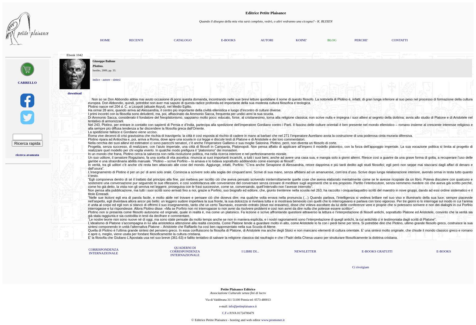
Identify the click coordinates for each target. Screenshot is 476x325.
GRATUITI (385, 251)
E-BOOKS (228, 40)
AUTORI (267, 40)
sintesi (117, 79)
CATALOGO (183, 40)
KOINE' (301, 40)
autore (106, 79)
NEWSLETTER (305, 251)
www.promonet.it (273, 320)
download (75, 93)
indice (96, 79)
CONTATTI (400, 40)
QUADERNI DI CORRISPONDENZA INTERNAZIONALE (185, 251)
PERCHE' (361, 40)
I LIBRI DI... (250, 251)
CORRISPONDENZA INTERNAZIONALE (103, 251)
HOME (105, 40)
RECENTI (136, 40)
